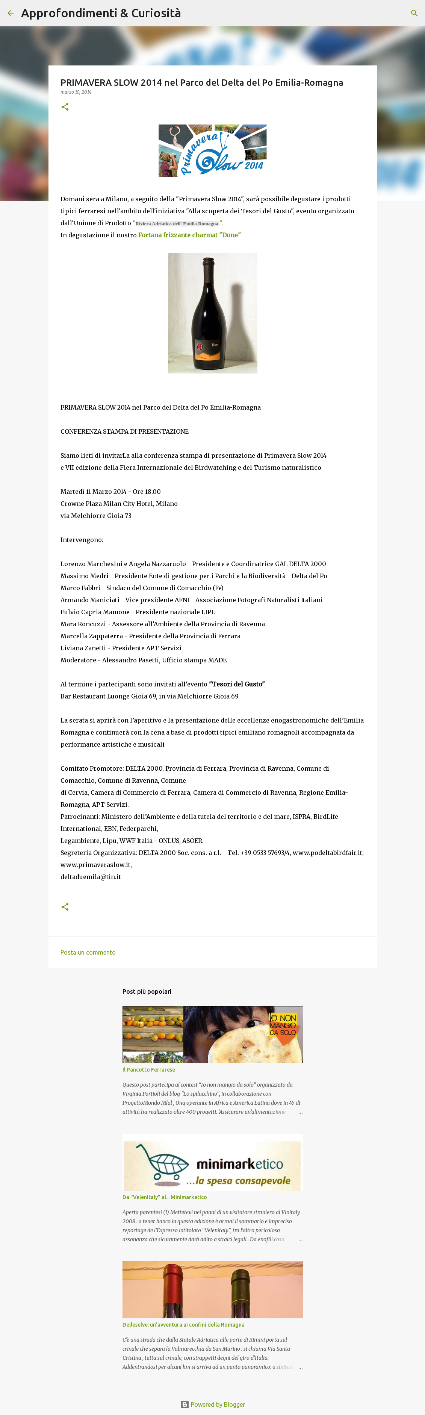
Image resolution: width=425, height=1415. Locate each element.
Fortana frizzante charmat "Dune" (189, 235)
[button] (65, 107)
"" (177, 223)
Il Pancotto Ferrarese (149, 1070)
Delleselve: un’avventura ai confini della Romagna (184, 1325)
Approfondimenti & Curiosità (101, 13)
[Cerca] (191, 13)
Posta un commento (88, 952)
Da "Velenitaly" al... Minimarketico (165, 1197)
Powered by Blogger (212, 1404)
